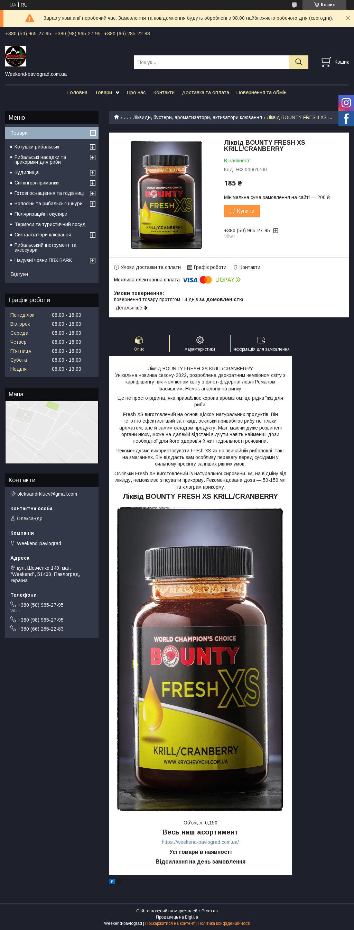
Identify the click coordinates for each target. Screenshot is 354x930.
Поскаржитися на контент (170, 923)
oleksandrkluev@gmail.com (47, 494)
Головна (77, 92)
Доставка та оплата (205, 92)
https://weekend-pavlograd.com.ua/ (200, 842)
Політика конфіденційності (224, 923)
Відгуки (19, 274)
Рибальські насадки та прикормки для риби (40, 159)
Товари (103, 92)
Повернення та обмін (261, 92)
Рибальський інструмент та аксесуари (45, 247)
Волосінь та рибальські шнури (49, 203)
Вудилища (27, 172)
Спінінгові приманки (37, 183)
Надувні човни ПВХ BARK (43, 260)
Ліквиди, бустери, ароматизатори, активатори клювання (197, 117)
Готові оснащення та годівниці (49, 193)
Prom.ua (210, 911)
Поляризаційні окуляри (41, 214)
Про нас (136, 92)
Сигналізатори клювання (43, 234)
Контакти (164, 92)
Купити (245, 211)
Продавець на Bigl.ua (177, 917)
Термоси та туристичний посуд (50, 224)
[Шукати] (298, 62)
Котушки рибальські (37, 147)
